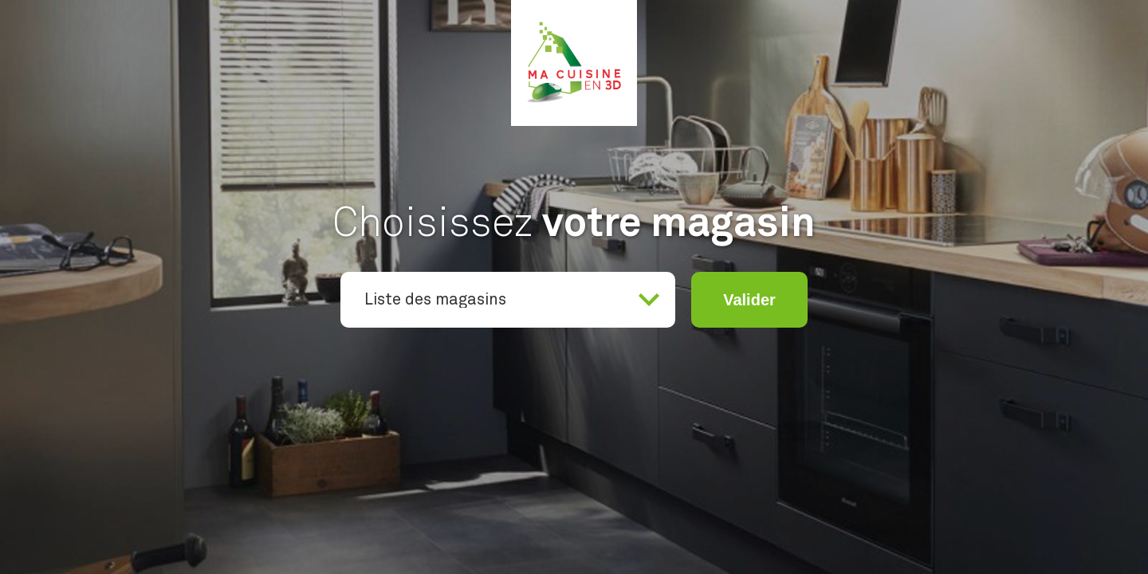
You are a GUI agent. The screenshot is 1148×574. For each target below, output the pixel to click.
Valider (749, 300)
